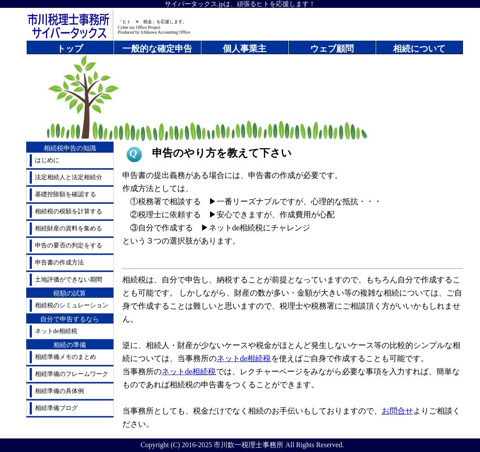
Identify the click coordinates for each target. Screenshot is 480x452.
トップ (70, 48)
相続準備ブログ (56, 408)
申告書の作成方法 (59, 262)
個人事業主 (244, 48)
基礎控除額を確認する (65, 194)
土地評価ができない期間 (68, 279)
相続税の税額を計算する (68, 211)
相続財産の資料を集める (68, 228)
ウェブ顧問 (332, 48)
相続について (419, 48)
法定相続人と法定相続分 (68, 177)
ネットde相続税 (56, 331)
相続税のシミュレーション (71, 305)
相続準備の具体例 (59, 391)
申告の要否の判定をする (68, 245)
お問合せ (397, 411)
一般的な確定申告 (157, 48)
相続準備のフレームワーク (71, 374)
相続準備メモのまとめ (65, 357)
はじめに (47, 160)
